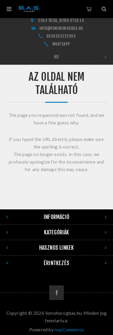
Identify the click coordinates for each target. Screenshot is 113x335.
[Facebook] (56, 293)
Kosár (88, 9)
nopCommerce (69, 329)
